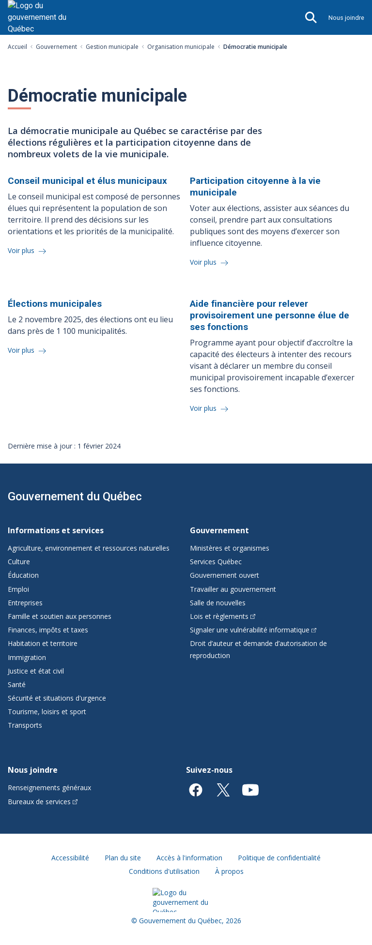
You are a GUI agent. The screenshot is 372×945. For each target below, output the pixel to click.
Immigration (27, 657)
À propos (229, 871)
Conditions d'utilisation (164, 871)
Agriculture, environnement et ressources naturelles (89, 548)
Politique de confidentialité (279, 857)
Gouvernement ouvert (224, 575)
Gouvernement (56, 47)
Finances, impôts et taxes (48, 629)
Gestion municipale (112, 47)
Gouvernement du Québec (75, 496)
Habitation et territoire (43, 643)
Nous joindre (346, 17)
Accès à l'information (189, 857)
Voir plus (22, 250)
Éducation (23, 575)
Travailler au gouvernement (233, 589)
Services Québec (216, 561)
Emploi (18, 589)
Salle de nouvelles (218, 602)
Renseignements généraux (49, 787)
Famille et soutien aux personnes (59, 616)
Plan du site (123, 857)
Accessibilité (70, 857)
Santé (17, 684)
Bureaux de (43, 801)
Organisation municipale (181, 47)
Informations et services (56, 530)
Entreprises (25, 602)
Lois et (222, 616)
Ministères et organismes (229, 548)
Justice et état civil (36, 670)
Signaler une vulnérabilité (253, 629)
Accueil (17, 47)
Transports (25, 725)
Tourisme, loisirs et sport (47, 711)
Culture (19, 561)
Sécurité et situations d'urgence (57, 698)
